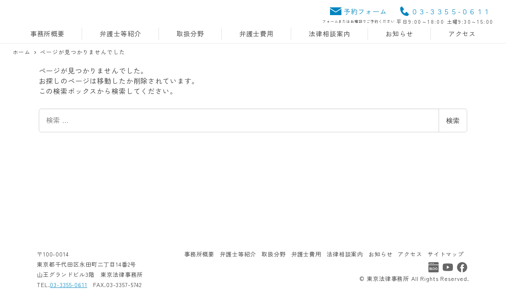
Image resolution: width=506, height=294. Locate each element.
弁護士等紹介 (238, 254)
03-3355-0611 (68, 285)
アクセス (410, 254)
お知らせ (380, 254)
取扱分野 (273, 254)
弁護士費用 (306, 254)
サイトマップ (446, 254)
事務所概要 (199, 254)
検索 (453, 120)
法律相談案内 (345, 254)
